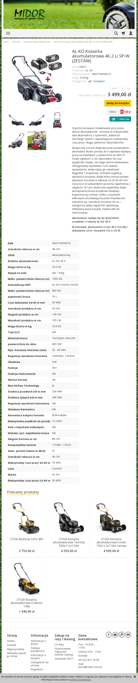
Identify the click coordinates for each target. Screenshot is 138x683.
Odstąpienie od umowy (39, 664)
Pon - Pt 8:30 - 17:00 (86, 646)
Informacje (39, 635)
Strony (12, 635)
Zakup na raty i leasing (65, 637)
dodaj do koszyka (118, 103)
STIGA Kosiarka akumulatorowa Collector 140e (26, 603)
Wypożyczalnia (15, 649)
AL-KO (89, 70)
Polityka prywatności (38, 649)
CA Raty (59, 644)
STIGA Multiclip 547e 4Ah (26, 539)
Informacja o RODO (38, 642)
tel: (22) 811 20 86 (88, 659)
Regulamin (37, 669)
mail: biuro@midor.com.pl (90, 665)
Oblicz (112, 111)
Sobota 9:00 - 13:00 (89, 651)
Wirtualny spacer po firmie (16, 654)
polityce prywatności (80, 679)
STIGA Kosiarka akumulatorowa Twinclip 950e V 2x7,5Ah (69, 542)
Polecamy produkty (23, 492)
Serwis (11, 641)
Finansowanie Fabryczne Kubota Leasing (64, 651)
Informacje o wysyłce (38, 656)
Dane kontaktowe (87, 637)
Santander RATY (64, 658)
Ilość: (115, 88)
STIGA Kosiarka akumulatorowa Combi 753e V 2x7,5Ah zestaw (111, 542)
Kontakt (11, 645)
